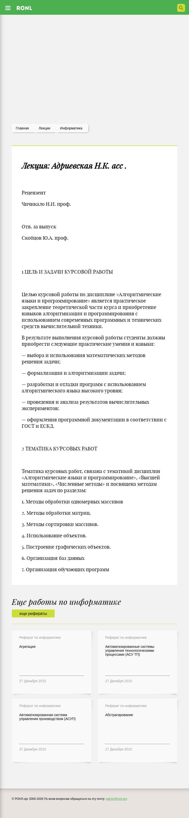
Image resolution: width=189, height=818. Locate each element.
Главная (22, 128)
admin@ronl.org (116, 799)
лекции (44, 128)
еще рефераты (33, 613)
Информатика (71, 128)
